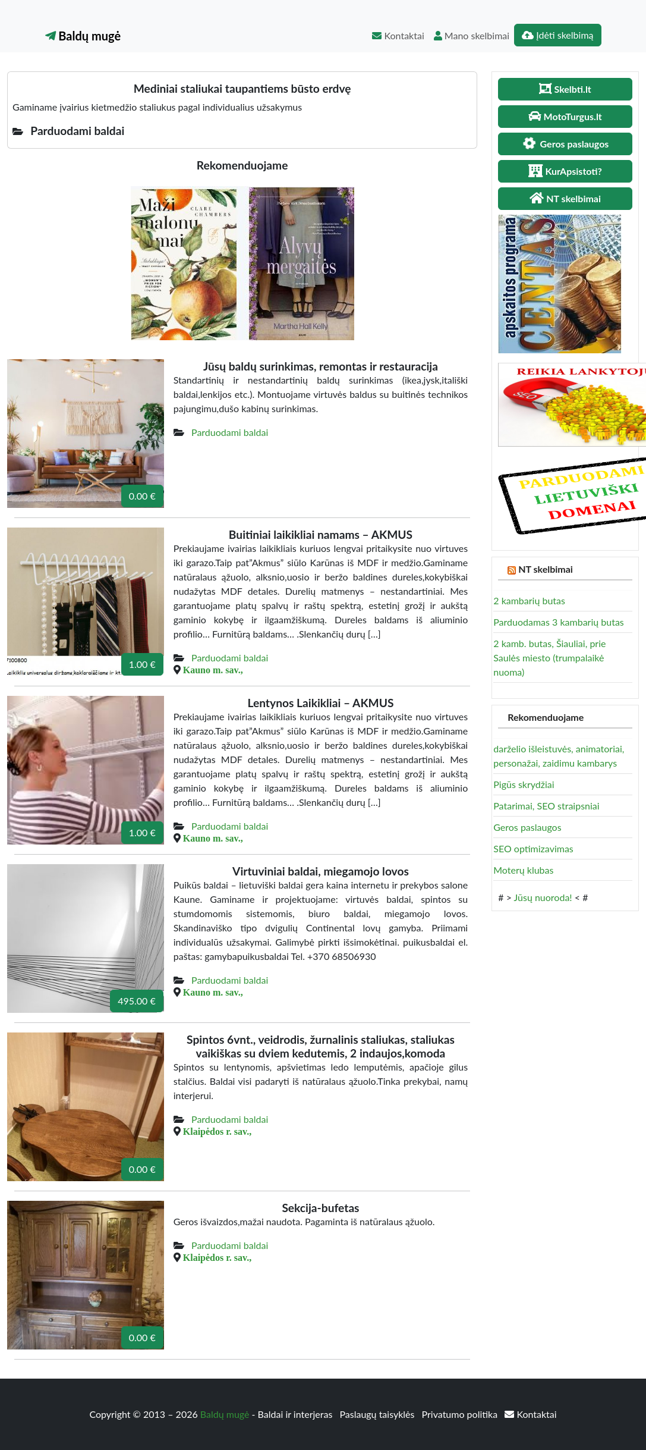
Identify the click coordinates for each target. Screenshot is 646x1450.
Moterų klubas (523, 869)
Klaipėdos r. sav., (217, 1131)
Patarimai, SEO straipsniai (546, 805)
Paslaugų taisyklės (378, 1414)
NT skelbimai (545, 569)
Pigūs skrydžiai (523, 784)
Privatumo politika (461, 1414)
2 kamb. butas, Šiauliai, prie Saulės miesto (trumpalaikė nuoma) (549, 657)
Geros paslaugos (527, 827)
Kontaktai (398, 35)
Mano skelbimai (471, 35)
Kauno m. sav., (213, 669)
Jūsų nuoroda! (543, 897)
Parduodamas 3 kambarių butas (558, 621)
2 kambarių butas (529, 600)
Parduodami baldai (229, 432)
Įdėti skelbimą (557, 34)
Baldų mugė (83, 36)
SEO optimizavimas (533, 848)
